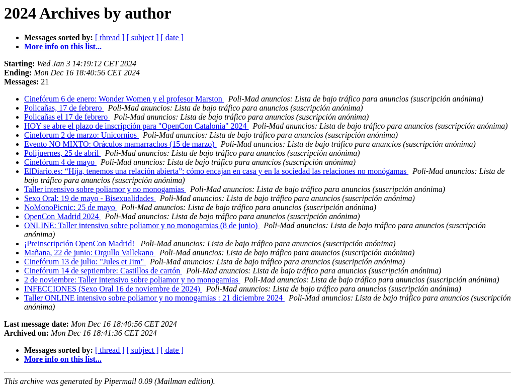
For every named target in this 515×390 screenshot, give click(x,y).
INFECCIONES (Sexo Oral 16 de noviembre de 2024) (113, 288)
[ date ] (172, 37)
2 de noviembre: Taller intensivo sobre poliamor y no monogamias (132, 279)
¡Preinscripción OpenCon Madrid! (80, 243)
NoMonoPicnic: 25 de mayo (70, 207)
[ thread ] (110, 37)
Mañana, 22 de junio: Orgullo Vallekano (89, 252)
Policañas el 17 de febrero (67, 117)
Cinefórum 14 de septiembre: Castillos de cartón (103, 270)
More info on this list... (63, 46)
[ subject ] (143, 37)
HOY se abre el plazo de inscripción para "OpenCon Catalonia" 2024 (136, 126)
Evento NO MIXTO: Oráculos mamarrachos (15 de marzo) (120, 144)
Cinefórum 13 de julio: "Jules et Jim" (85, 261)
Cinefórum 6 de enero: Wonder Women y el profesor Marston (124, 98)
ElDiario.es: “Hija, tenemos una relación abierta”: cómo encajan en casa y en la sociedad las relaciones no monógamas (216, 171)
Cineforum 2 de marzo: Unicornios (81, 135)
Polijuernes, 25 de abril (62, 153)
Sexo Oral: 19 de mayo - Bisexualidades (90, 198)
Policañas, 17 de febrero (64, 108)
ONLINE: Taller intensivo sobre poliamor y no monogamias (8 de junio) (142, 225)
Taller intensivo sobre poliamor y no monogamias (105, 189)
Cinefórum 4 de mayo (60, 162)
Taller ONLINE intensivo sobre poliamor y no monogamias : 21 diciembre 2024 (154, 298)
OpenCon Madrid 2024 (62, 216)
